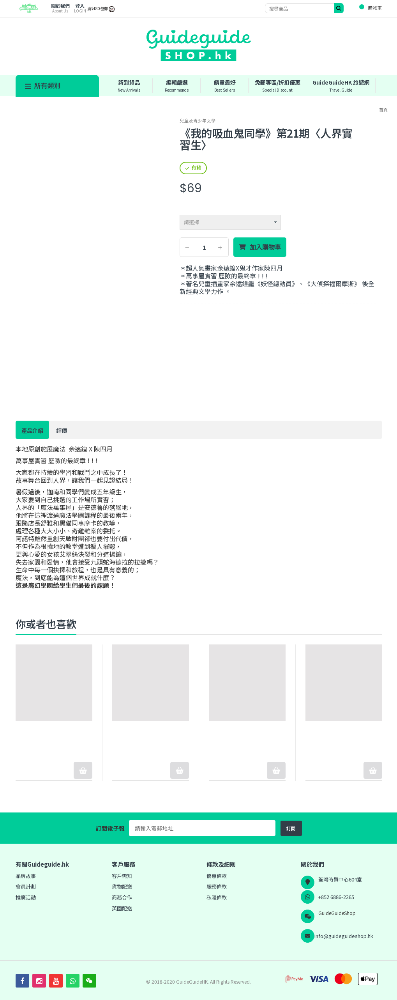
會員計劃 (26, 886)
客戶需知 (122, 876)
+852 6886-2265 (336, 897)
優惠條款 (216, 876)
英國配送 (122, 908)
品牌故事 (26, 876)
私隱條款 (216, 897)
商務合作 (122, 897)
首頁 (383, 109)
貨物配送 (122, 886)
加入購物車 (265, 247)
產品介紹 (32, 430)
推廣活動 (26, 897)
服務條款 (216, 886)
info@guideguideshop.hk (343, 936)
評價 (61, 430)
